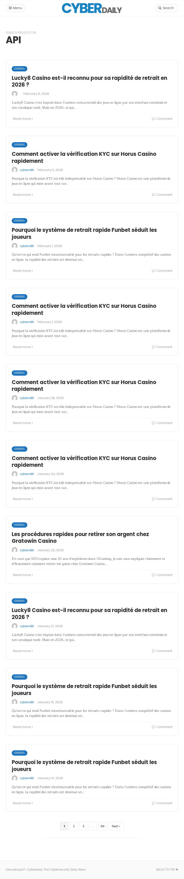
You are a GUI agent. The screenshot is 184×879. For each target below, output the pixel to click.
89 (102, 826)
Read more (23, 118)
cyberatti (27, 170)
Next (115, 826)
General (19, 68)
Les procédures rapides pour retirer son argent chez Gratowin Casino (80, 538)
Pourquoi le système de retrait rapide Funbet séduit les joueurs (84, 233)
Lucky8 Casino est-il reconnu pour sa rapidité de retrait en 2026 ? (89, 81)
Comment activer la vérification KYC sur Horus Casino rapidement (84, 157)
